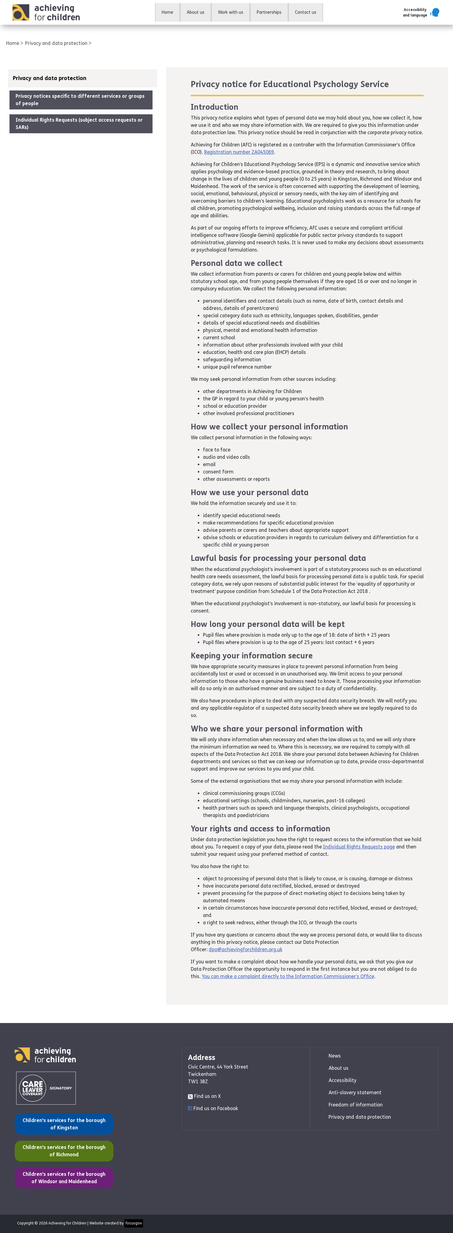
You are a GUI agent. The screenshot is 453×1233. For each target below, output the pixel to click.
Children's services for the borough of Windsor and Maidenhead (63, 1177)
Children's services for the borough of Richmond (63, 1150)
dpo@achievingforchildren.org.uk (245, 949)
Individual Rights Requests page (359, 847)
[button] (421, 12)
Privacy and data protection (57, 43)
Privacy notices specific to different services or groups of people (80, 99)
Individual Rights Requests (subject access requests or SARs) (79, 123)
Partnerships (269, 12)
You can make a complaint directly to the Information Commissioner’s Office (288, 976)
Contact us (305, 12)
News (335, 1056)
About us (195, 12)
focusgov (134, 1223)
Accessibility (342, 1080)
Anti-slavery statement (355, 1092)
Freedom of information (356, 1105)
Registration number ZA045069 (239, 152)
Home (167, 12)
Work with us (230, 12)
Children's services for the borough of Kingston (63, 1124)
